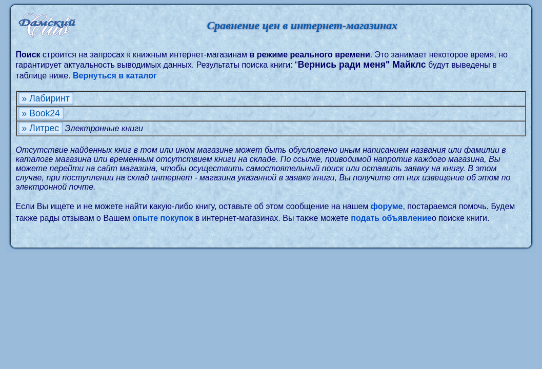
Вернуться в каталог (115, 75)
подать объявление (391, 218)
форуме (387, 206)
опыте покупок (162, 218)
